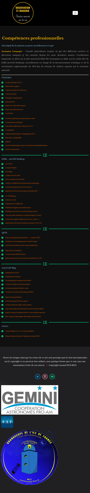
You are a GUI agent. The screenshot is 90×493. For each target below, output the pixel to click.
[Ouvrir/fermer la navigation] (75, 13)
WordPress (40, 489)
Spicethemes (64, 489)
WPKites (54, 489)
